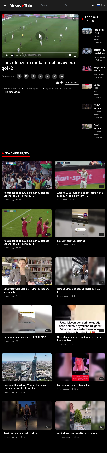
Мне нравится (57, 82)
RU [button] (100, 5)
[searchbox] (50, 5)
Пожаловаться (11, 92)
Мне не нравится (61, 82)
